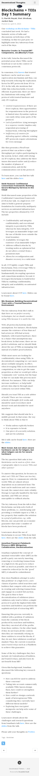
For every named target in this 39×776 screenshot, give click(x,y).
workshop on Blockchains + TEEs (20, 28)
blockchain (10, 737)
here (4, 178)
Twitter (31, 732)
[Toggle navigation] (34, 2)
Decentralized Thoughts (13, 2)
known (21, 72)
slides (7, 442)
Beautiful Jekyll (24, 772)
